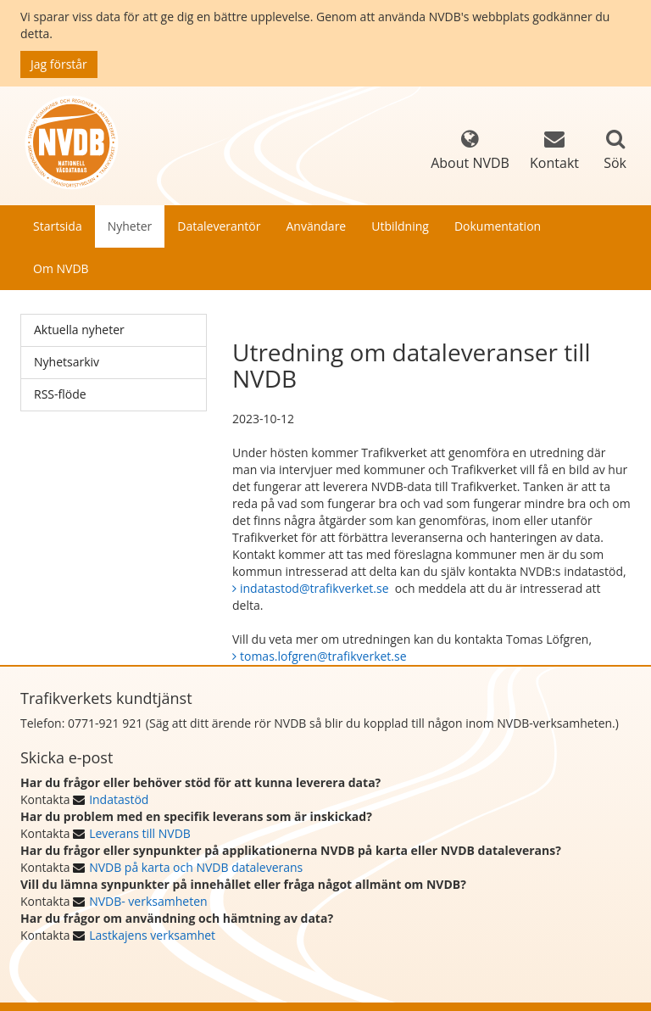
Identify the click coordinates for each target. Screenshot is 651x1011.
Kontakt (554, 150)
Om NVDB (61, 268)
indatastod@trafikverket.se (314, 588)
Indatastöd (118, 799)
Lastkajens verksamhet (152, 935)
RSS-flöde (60, 394)
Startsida (57, 226)
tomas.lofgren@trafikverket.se (323, 656)
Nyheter (130, 226)
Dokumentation (497, 226)
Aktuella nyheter (79, 329)
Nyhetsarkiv (66, 362)
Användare (316, 226)
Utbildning (400, 226)
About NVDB (470, 150)
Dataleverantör (218, 226)
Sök (615, 163)
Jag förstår (59, 64)
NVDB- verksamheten (148, 901)
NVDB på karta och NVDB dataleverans (196, 867)
